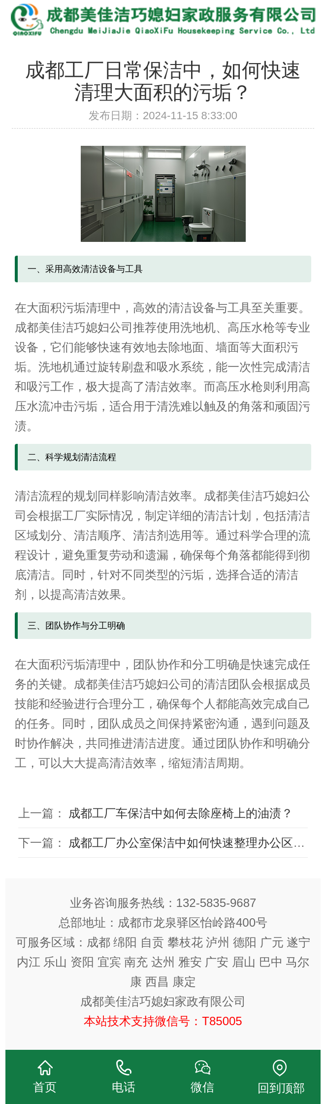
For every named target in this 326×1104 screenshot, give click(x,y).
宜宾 (109, 962)
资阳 (82, 962)
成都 (98, 942)
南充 (136, 962)
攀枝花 (185, 942)
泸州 (217, 942)
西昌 (157, 981)
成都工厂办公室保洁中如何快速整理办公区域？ (192, 842)
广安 (216, 962)
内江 (28, 962)
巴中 (271, 962)
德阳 (245, 942)
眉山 (244, 962)
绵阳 (125, 942)
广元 (272, 942)
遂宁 (298, 942)
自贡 (152, 942)
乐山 (55, 962)
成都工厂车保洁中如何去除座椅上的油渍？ (180, 813)
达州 (163, 962)
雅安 (190, 962)
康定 (184, 981)
